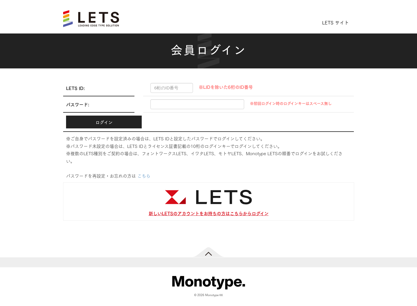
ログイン (104, 121)
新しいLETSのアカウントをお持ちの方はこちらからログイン (209, 213)
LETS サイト (335, 22)
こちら (143, 175)
